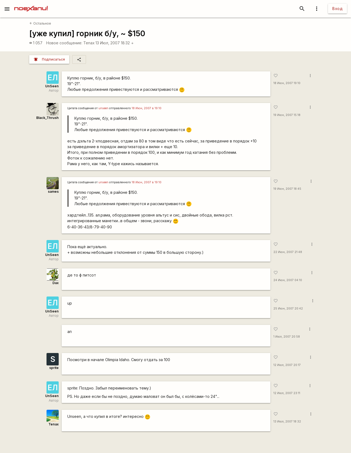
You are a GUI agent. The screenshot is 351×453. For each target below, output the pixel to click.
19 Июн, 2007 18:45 (287, 189)
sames (53, 191)
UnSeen (52, 86)
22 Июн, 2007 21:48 (287, 252)
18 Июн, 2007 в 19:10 (146, 108)
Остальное (40, 23)
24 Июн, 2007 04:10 (287, 280)
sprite (54, 368)
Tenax (89, 43)
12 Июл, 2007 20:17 (287, 365)
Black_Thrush (47, 118)
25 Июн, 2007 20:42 (288, 308)
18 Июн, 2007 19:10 (286, 83)
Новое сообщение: (64, 43)
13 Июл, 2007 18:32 (114, 43)
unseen (103, 108)
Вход (337, 8)
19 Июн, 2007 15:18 (286, 115)
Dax (55, 283)
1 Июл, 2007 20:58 (286, 336)
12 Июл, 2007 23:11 (286, 393)
